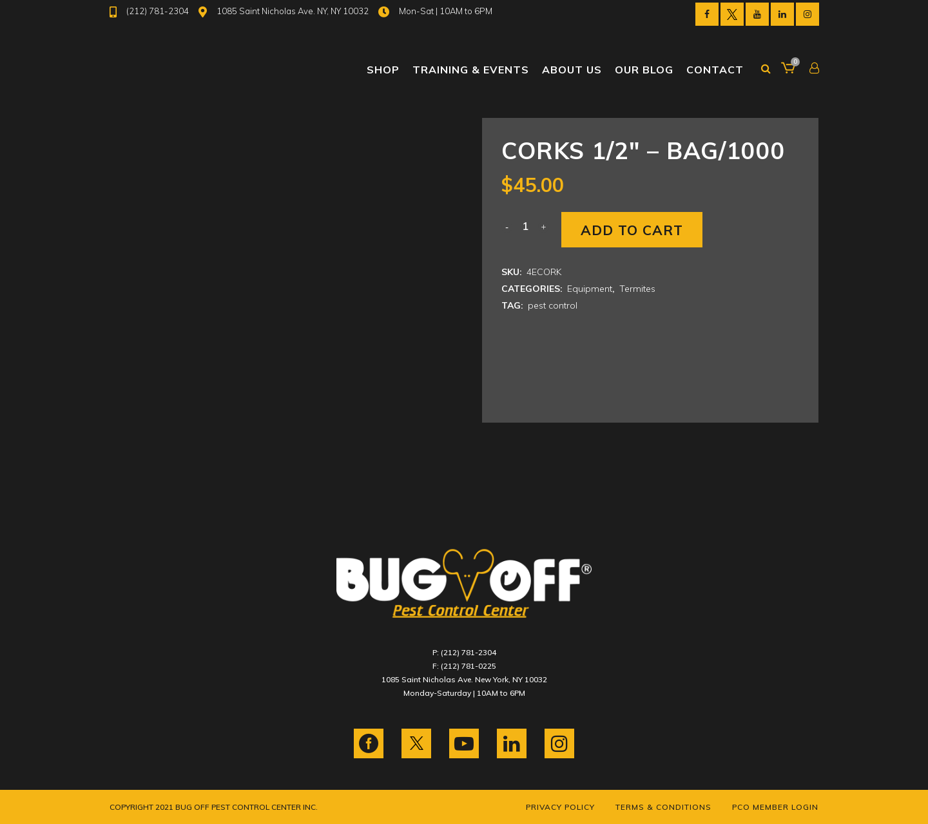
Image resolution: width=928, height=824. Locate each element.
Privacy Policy (560, 807)
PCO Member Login (775, 807)
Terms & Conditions (663, 807)
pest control (552, 305)
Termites (637, 288)
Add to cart (632, 230)
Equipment (589, 288)
